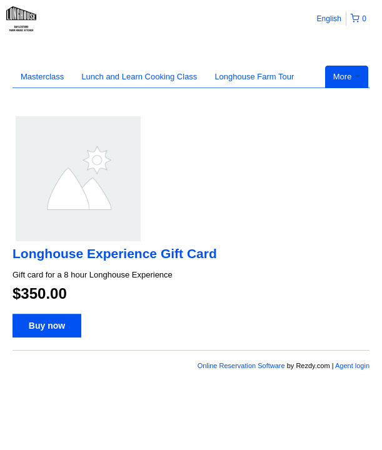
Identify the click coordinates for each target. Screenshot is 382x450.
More (346, 76)
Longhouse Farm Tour (254, 76)
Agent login (352, 365)
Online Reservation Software (241, 365)
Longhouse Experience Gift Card (115, 253)
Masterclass (42, 76)
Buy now (47, 326)
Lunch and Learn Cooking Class (139, 76)
